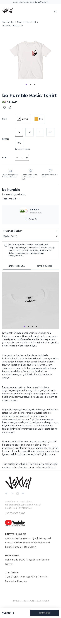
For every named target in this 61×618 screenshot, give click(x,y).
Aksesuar (25, 577)
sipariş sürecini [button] (37, 253)
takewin (34, 209)
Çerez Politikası (13, 542)
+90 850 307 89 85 (15, 513)
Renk (4, 119)
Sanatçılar (10, 581)
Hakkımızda (11, 559)
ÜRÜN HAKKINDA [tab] (16, 266)
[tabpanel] (30, 370)
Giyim (19, 22)
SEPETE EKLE (44, 613)
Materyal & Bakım (30, 231)
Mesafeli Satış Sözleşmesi (36, 542)
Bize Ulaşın (30, 547)
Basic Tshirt (31, 22)
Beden (5, 139)
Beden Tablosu (22, 149)
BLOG (22, 559)
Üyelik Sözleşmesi (41, 538)
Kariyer (9, 564)
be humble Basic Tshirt (12, 25)
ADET (4, 157)
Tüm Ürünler (8, 22)
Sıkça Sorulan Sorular (38, 559)
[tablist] (30, 266)
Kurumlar (22, 581)
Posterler (43, 577)
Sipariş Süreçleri (14, 547)
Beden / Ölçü (30, 236)
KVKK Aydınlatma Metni (18, 538)
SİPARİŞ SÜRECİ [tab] (44, 266)
